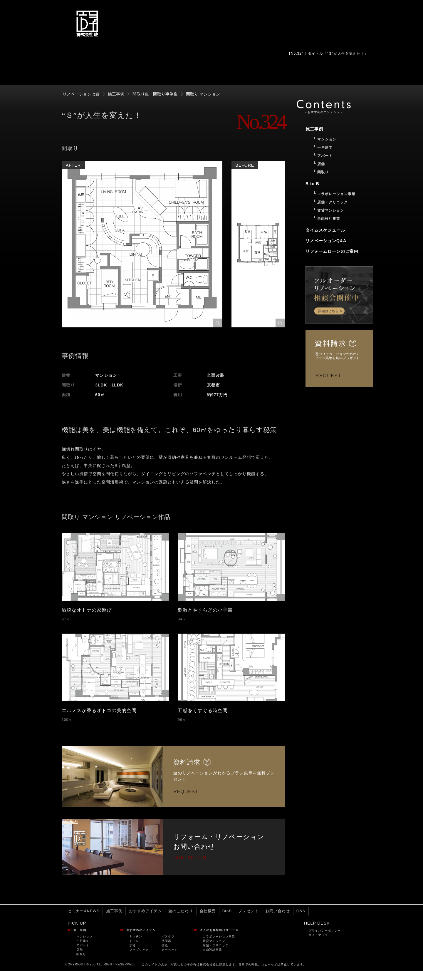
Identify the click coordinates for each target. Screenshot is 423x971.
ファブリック (139, 949)
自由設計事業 (212, 949)
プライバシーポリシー (324, 930)
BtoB (227, 911)
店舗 (79, 949)
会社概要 (207, 911)
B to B (312, 183)
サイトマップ (318, 935)
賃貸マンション (214, 940)
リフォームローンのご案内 (332, 251)
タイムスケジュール (325, 230)
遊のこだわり (180, 911)
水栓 (132, 945)
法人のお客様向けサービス (219, 930)
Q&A (300, 911)
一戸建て (82, 940)
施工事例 (114, 911)
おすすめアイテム (145, 911)
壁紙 (165, 945)
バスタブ (168, 936)
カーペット (170, 949)
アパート (82, 945)
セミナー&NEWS (84, 911)
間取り (81, 954)
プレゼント (248, 911)
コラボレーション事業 (219, 936)
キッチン (135, 936)
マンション (84, 936)
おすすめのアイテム (140, 930)
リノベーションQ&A (326, 240)
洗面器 (166, 940)
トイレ (134, 940)
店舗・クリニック (216, 945)
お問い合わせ (277, 911)
